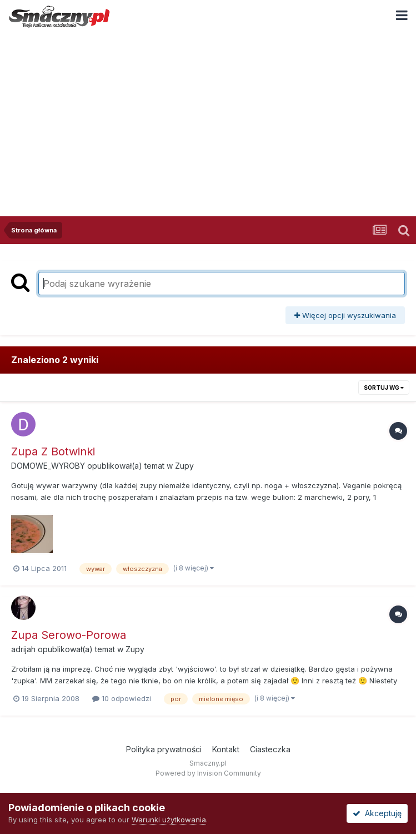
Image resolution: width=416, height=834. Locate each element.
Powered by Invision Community (208, 773)
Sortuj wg (384, 387)
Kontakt (225, 749)
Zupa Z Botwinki (53, 451)
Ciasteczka (270, 749)
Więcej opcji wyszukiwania (345, 315)
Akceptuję (377, 813)
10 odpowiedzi (121, 698)
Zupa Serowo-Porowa (68, 635)
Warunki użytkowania (169, 819)
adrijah (23, 649)
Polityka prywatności (164, 749)
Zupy (184, 465)
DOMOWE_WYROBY (48, 465)
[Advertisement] (208, 116)
